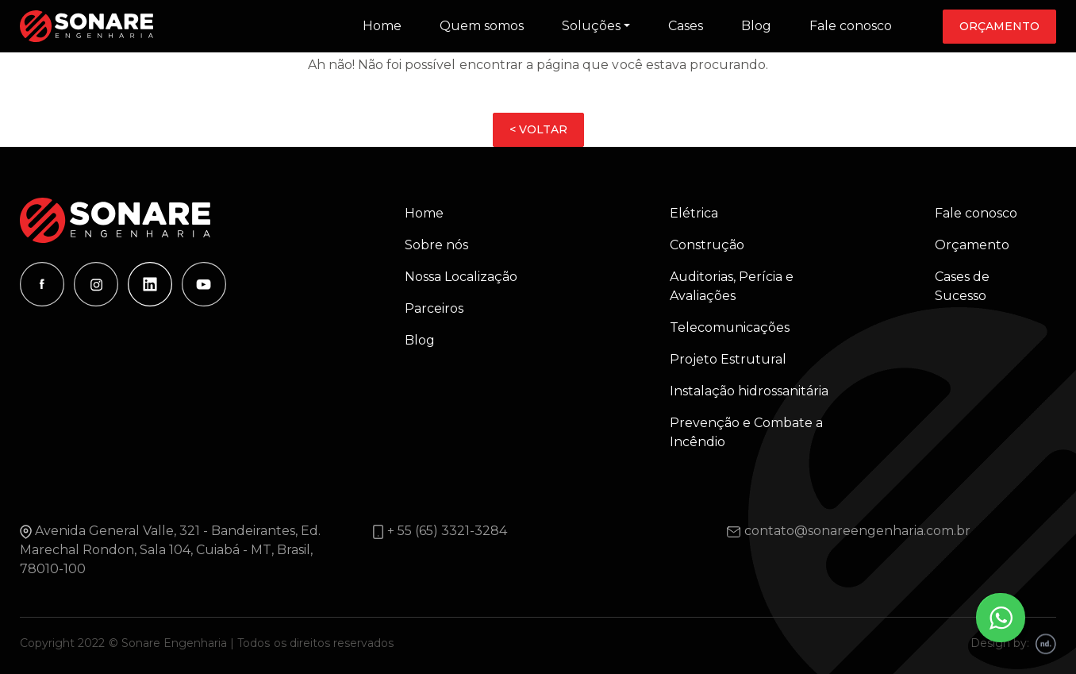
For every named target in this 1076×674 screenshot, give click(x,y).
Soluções (591, 25)
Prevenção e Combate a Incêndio (746, 432)
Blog (756, 25)
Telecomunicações (730, 327)
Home (382, 25)
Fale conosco (850, 25)
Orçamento (999, 26)
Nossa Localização (461, 276)
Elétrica (694, 213)
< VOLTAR (538, 129)
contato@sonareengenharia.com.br (857, 530)
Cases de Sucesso (962, 286)
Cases (685, 25)
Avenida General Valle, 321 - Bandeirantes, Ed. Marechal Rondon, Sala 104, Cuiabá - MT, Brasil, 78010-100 (170, 549)
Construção (707, 244)
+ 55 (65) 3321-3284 (447, 530)
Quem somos (482, 25)
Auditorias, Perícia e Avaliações (732, 286)
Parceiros (434, 308)
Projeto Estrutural (728, 359)
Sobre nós (436, 244)
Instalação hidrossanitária (749, 391)
